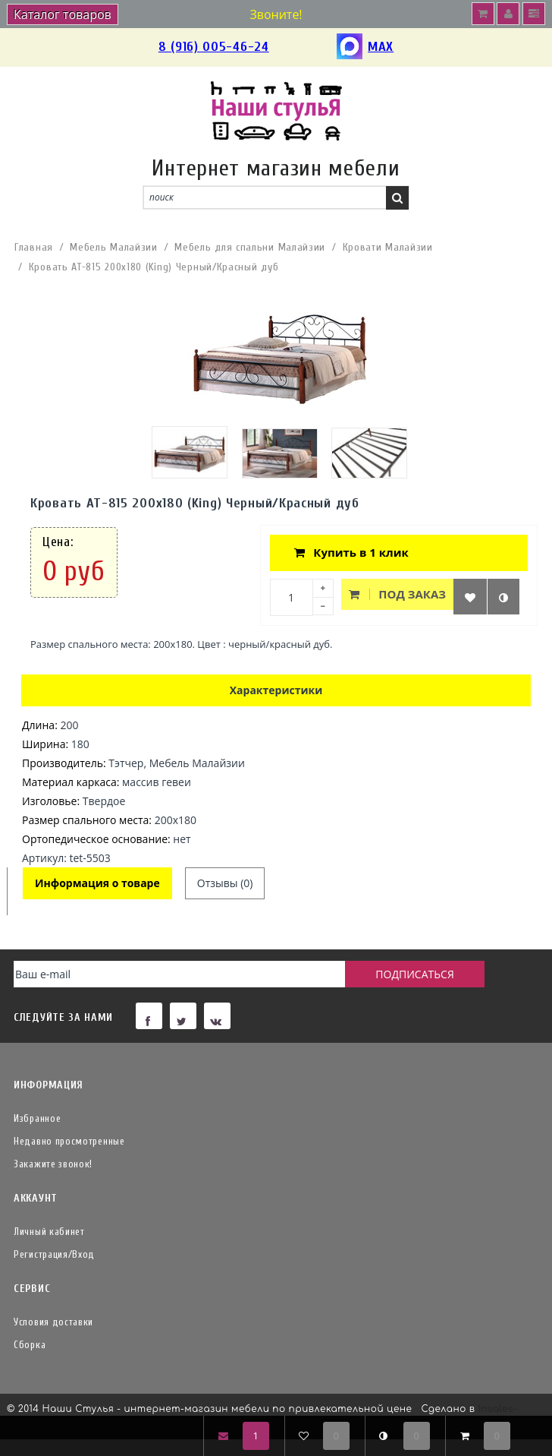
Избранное (37, 1118)
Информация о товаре (97, 883)
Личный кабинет (49, 1231)
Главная (33, 247)
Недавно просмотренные (69, 1141)
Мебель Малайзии (114, 247)
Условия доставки (53, 1322)
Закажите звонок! (53, 1164)
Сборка (29, 1344)
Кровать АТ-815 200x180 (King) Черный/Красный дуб (154, 267)
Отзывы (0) (225, 883)
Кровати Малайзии (388, 247)
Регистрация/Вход (54, 1254)
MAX (365, 47)
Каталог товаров (62, 14)
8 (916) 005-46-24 (213, 47)
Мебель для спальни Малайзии (249, 247)
